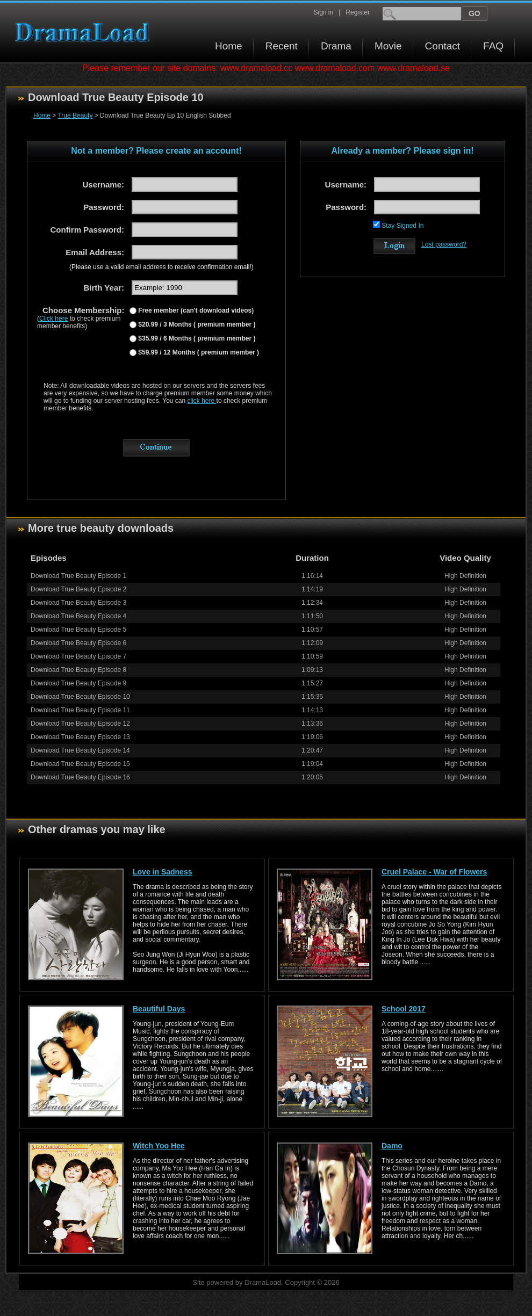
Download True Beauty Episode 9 (78, 683)
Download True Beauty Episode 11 (80, 710)
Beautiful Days (159, 1008)
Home (228, 46)
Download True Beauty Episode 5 (78, 629)
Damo (392, 1145)
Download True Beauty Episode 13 (80, 737)
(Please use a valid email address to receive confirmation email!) (161, 267)
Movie (388, 46)
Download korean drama (85, 32)
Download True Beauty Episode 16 (80, 777)
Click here (53, 318)
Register (358, 12)
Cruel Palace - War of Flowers (434, 871)
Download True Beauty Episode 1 (78, 576)
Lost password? (443, 244)
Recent (281, 46)
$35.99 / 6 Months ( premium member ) (195, 338)
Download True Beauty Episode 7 (78, 656)
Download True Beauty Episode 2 (78, 589)
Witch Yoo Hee (159, 1145)
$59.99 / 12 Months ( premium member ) (197, 352)
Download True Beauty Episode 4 (78, 616)
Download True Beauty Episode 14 (80, 750)
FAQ (493, 46)
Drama (336, 46)
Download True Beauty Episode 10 (80, 696)
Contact (442, 46)
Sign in (323, 12)
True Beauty (74, 115)
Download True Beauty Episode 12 (80, 723)
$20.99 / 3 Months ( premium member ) (195, 324)
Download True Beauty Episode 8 (78, 670)
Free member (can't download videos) (195, 310)
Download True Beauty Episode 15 (80, 764)
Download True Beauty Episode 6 (78, 643)
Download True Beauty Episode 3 (78, 602)
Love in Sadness (162, 871)
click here (202, 400)
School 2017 (404, 1008)
